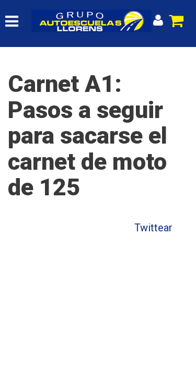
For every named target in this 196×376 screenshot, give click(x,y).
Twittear (153, 227)
